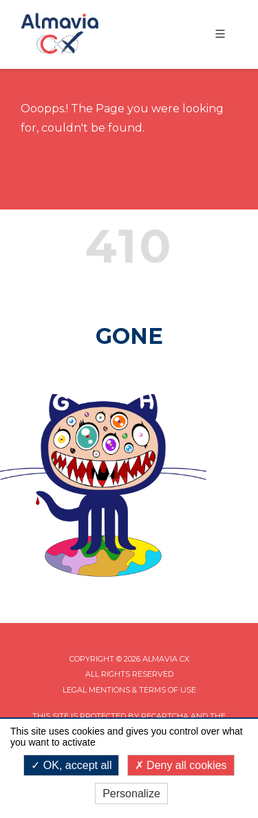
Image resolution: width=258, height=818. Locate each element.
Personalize (131, 793)
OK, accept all (71, 765)
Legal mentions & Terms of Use (129, 690)
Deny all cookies (181, 765)
